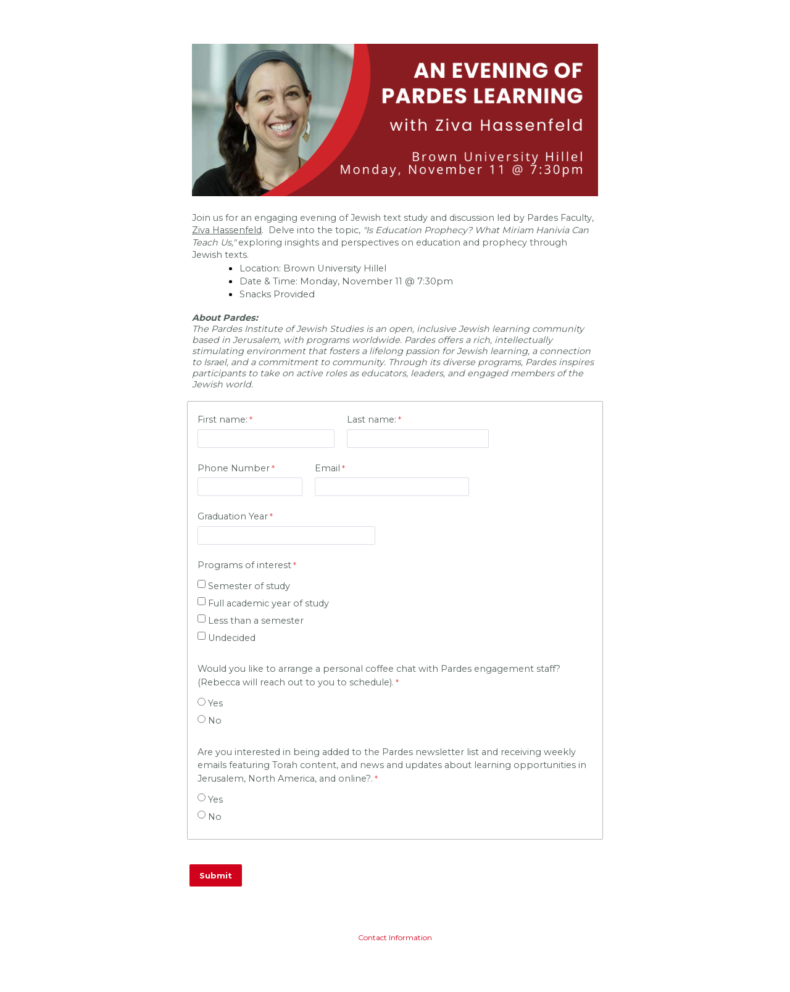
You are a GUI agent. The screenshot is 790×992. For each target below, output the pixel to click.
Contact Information (395, 937)
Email (327, 468)
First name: (222, 419)
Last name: (371, 419)
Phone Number (234, 468)
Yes (215, 703)
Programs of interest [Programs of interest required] (244, 565)
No (215, 720)
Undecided (232, 637)
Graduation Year (233, 516)
